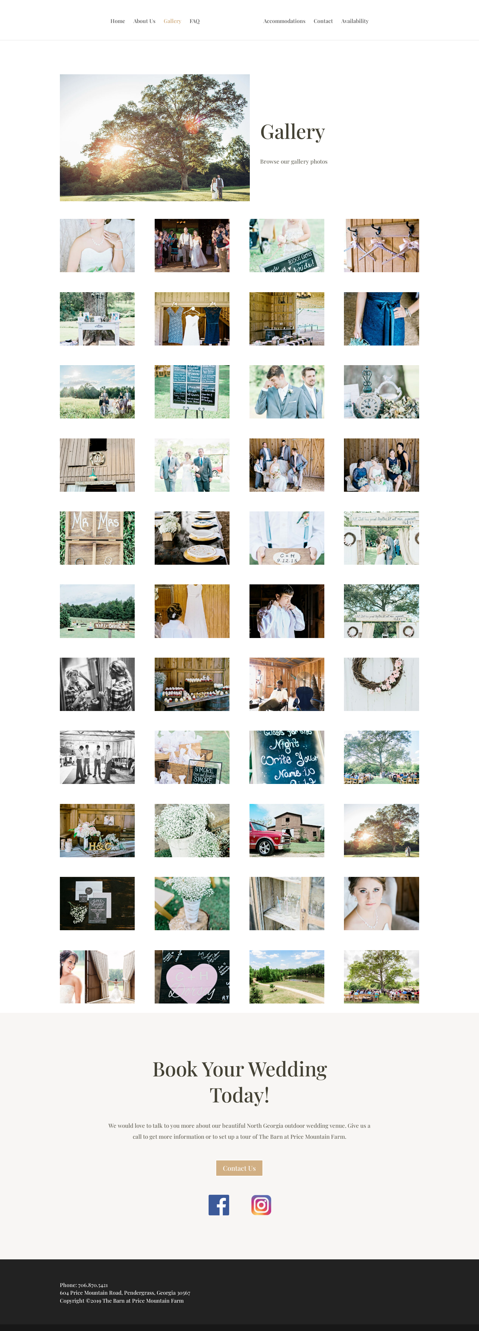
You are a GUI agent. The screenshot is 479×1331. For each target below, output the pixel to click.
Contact (321, 20)
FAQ (196, 20)
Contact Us (239, 1167)
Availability (353, 20)
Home (119, 20)
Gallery (174, 20)
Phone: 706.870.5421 (84, 1284)
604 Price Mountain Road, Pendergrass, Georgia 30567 (125, 1292)
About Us (146, 20)
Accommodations (283, 20)
